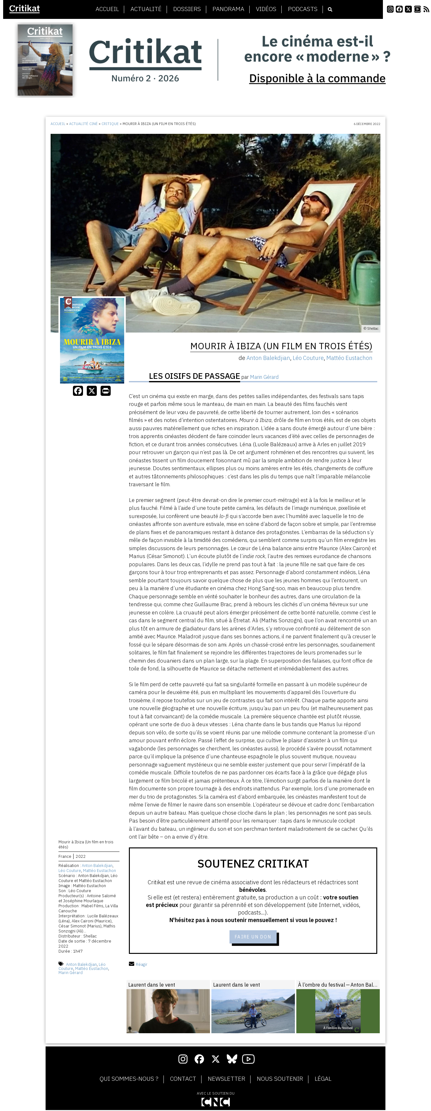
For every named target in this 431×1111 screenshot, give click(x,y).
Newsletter (226, 1080)
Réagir (138, 965)
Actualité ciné (83, 124)
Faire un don (253, 937)
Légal (323, 1080)
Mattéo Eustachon (99, 872)
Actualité (146, 9)
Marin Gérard (70, 973)
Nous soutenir (280, 1080)
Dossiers (187, 9)
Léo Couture (69, 872)
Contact (183, 1080)
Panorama (228, 9)
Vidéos (266, 9)
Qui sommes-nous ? (129, 1080)
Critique (110, 124)
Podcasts (303, 9)
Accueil (107, 9)
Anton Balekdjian (97, 866)
